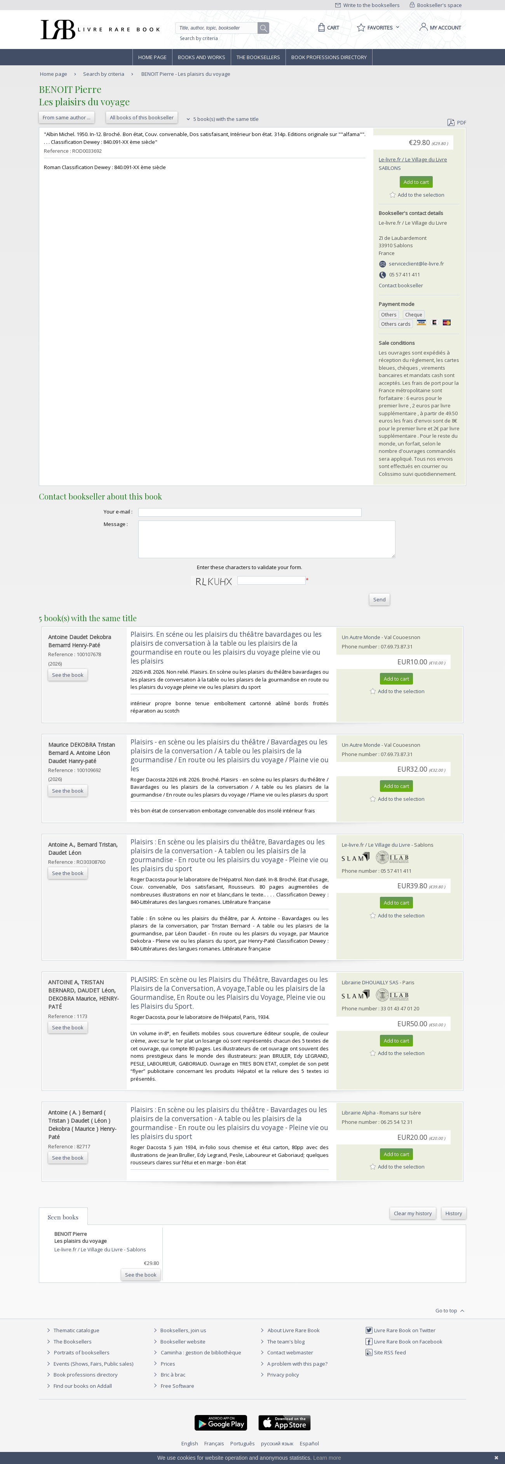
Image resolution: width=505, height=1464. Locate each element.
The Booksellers (258, 57)
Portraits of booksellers (82, 1359)
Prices (168, 1370)
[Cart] (327, 27)
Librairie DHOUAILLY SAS (370, 989)
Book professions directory (329, 57)
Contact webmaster (285, 1359)
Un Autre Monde (361, 644)
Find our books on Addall (78, 1393)
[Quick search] (220, 28)
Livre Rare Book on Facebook (403, 1348)
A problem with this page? (292, 1371)
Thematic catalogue (72, 1337)
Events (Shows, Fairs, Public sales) (89, 1371)
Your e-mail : (102, 511)
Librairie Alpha (359, 1119)
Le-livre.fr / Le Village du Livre (413, 159)
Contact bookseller (401, 285)
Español (309, 1450)
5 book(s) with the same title (222, 118)
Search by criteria (199, 38)
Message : (100, 524)
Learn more (327, 1458)
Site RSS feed (385, 1359)
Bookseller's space (436, 5)
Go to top (450, 1318)
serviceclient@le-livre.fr (416, 263)
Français (214, 1450)
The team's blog (281, 1348)
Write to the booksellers (367, 5)
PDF (457, 122)
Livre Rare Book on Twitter (400, 1337)
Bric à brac (173, 1381)
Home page (152, 57)
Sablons (390, 167)
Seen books (63, 1224)
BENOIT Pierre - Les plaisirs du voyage (185, 73)
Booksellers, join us (179, 1337)
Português (242, 1450)
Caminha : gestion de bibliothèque (201, 1359)
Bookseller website (178, 1348)
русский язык (277, 1450)
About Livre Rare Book (294, 1337)
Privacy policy (278, 1381)
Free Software (177, 1392)
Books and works (201, 57)
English (189, 1450)
